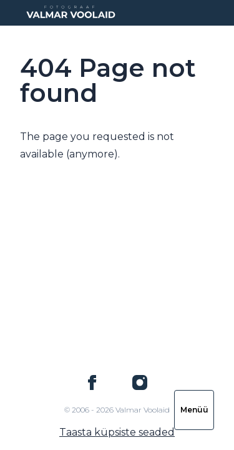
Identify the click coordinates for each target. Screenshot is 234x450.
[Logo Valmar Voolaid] (70, 13)
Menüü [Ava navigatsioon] (194, 409)
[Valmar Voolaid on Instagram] (140, 383)
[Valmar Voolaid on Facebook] (92, 383)
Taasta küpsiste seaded (117, 432)
